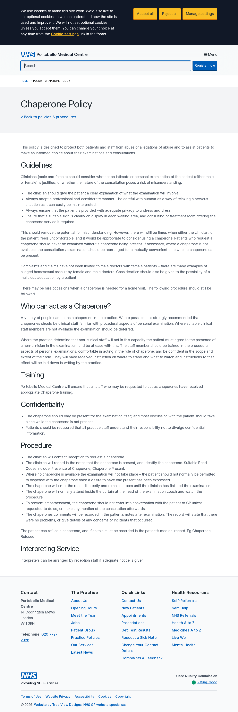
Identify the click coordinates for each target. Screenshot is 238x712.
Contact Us (131, 600)
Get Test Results (136, 630)
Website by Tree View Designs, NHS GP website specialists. (80, 705)
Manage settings (200, 13)
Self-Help (180, 608)
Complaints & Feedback (142, 658)
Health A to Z (183, 623)
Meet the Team (84, 615)
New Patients (132, 608)
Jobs (75, 623)
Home (24, 80)
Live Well (179, 637)
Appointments (133, 615)
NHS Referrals (184, 615)
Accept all (145, 13)
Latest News (82, 652)
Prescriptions (133, 623)
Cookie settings (65, 34)
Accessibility (84, 696)
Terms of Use (31, 696)
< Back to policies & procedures (48, 117)
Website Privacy (57, 696)
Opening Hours (84, 608)
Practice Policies (85, 637)
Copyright (123, 696)
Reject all (169, 13)
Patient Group (83, 630)
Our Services (82, 645)
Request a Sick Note (139, 637)
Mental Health (184, 645)
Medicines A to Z (186, 630)
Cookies (104, 696)
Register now (205, 65)
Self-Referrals (184, 600)
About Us (79, 600)
